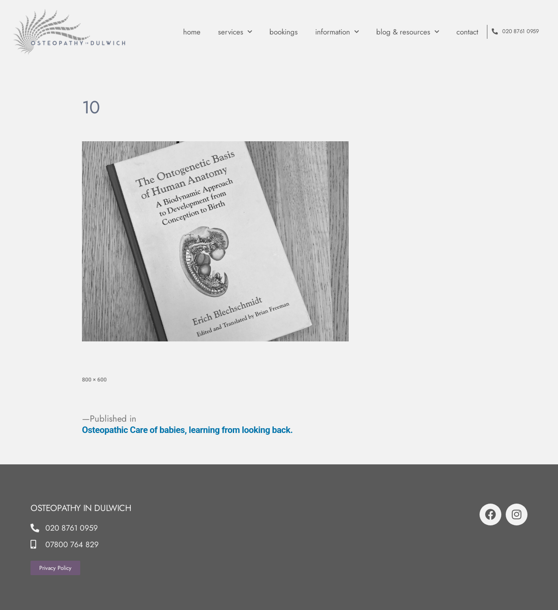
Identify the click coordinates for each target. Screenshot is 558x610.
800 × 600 (94, 379)
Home (192, 32)
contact (467, 32)
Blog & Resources (407, 32)
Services (235, 32)
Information (337, 32)
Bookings (283, 32)
